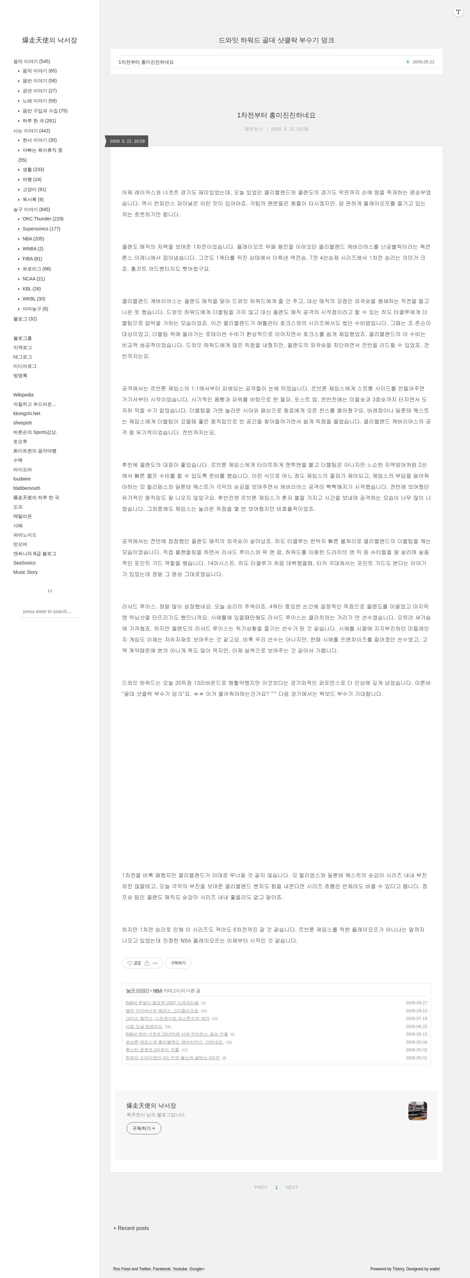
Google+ (197, 1269)
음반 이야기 (39, 80)
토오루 (20, 441)
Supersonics (41, 228)
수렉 (18, 460)
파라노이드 (25, 534)
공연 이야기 (39, 90)
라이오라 (22, 469)
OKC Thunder (42, 218)
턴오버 (20, 544)
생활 (32, 169)
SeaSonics (24, 562)
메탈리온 (22, 516)
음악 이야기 (31, 61)
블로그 (25, 318)
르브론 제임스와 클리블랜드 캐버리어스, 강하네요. (175, 1042)
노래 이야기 (39, 100)
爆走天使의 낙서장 (50, 40)
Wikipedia (23, 394)
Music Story (25, 572)
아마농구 (34, 308)
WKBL (33, 298)
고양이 (33, 189)
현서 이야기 (39, 140)
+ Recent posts (131, 1228)
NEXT (291, 1186)
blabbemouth (26, 488)
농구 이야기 (31, 209)
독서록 (32, 199)
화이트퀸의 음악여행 (35, 450)
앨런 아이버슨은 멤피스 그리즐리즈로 (162, 1010)
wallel (435, 1269)
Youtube (180, 1269)
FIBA (31, 258)
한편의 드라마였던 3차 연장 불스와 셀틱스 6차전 (173, 1057)
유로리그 (36, 268)
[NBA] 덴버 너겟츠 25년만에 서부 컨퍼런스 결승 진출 (177, 1034)
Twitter (145, 1269)
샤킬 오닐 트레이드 (144, 1026)
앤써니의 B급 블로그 (34, 553)
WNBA (32, 248)
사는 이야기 (31, 130)
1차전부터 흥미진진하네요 (146, 62)
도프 (18, 506)
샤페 (18, 525)
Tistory (398, 1269)
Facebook (162, 1269)
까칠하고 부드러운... (34, 404)
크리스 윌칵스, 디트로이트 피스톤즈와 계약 (168, 1018)
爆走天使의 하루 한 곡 (36, 497)
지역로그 (22, 347)
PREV (260, 1186)
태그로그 (22, 356)
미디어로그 (25, 366)
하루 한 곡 (38, 120)
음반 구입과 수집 (44, 110)
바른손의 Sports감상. (35, 432)
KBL (31, 288)
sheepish (22, 422)
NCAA (33, 278)
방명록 (20, 375)
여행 (31, 179)
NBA (32, 238)
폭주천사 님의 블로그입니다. (156, 1114)
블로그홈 (22, 338)
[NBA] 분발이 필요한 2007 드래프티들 (162, 1002)
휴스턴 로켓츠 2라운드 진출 (152, 1049)
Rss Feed (121, 1269)
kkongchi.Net (26, 413)
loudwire (22, 478)
